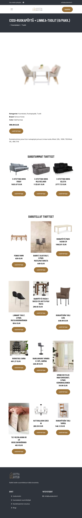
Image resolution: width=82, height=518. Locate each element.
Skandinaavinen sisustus (21, 504)
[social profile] (23, 2)
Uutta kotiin (17, 496)
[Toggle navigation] (11, 9)
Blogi (14, 508)
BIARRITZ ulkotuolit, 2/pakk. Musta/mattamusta (41, 258)
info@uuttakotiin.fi (66, 2)
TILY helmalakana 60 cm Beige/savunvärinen (19, 439)
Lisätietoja (16, 131)
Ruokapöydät (31, 114)
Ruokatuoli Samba (19, 358)
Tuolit (24, 25)
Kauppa (67, 9)
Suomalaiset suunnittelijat (22, 500)
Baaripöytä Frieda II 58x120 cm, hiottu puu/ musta (41, 301)
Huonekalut (15, 25)
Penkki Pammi (19, 255)
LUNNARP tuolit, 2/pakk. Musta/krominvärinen (19, 317)
